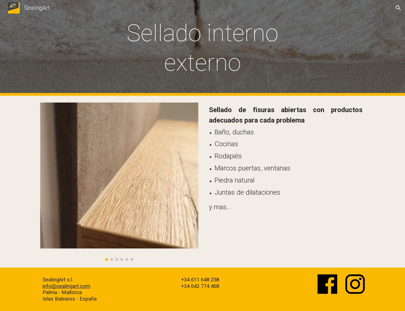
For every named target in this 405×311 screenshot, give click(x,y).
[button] (398, 8)
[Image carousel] (119, 182)
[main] (202, 48)
